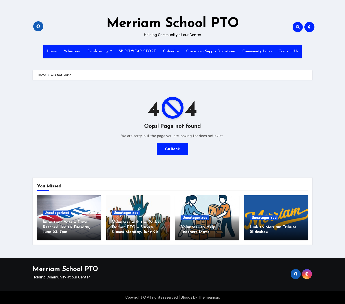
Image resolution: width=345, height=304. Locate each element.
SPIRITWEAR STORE (137, 51)
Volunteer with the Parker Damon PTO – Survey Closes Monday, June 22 (136, 227)
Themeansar (208, 297)
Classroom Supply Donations (211, 51)
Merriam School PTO (172, 23)
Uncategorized (56, 213)
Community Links (257, 51)
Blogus (186, 297)
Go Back (172, 149)
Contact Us (288, 51)
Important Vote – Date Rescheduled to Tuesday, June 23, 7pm (66, 227)
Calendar (171, 51)
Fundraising (99, 51)
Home (52, 51)
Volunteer (72, 51)
